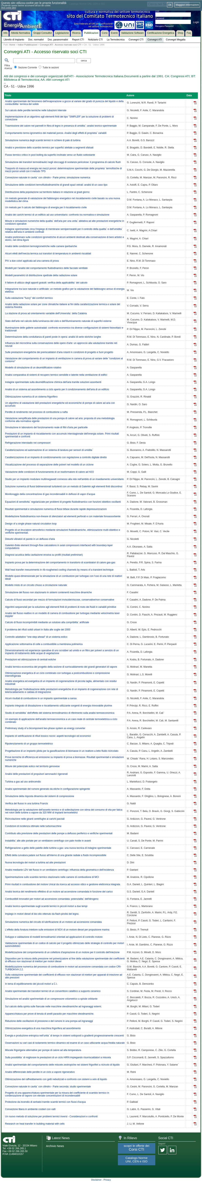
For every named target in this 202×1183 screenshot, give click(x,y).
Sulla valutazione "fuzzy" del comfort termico (29, 298)
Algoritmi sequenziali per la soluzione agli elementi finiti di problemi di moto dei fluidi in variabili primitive (60, 607)
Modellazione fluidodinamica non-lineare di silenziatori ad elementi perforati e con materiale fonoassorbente (63, 516)
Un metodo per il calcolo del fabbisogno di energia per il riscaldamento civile (46, 207)
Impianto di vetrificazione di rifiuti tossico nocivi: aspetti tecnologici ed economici (48, 736)
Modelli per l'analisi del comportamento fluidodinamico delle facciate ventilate (46, 268)
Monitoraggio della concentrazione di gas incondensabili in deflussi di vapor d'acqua (50, 494)
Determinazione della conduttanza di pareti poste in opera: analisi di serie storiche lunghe (53, 336)
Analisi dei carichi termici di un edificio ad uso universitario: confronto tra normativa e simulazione (57, 214)
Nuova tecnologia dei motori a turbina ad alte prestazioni (35, 862)
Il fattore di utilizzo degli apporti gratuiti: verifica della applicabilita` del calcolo (46, 282)
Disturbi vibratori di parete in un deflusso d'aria (30, 539)
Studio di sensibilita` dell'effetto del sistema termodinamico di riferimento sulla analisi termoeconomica (59, 712)
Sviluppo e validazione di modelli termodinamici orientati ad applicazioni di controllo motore (54, 937)
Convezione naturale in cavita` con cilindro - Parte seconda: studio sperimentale (48, 1086)
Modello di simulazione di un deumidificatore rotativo (33, 367)
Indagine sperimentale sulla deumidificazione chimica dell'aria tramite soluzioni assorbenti (53, 382)
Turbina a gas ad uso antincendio (23, 781)
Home (12, 44)
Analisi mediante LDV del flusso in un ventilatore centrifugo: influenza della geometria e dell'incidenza (59, 869)
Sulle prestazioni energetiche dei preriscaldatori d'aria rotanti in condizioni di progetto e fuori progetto (59, 352)
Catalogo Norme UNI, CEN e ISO (136, 1159)
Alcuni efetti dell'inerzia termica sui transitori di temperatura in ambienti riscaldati (48, 253)
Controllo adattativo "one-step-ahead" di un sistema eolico (36, 636)
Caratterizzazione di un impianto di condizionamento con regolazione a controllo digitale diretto (56, 457)
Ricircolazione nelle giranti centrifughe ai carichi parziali (35, 818)
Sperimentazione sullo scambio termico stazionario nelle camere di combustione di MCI (52, 877)
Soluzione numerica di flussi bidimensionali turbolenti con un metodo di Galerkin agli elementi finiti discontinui (63, 486)
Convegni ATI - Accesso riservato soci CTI (60, 44)
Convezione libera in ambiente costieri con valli (30, 1109)
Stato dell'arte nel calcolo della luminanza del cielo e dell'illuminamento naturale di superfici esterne (58, 321)
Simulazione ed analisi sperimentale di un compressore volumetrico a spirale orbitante (51, 998)
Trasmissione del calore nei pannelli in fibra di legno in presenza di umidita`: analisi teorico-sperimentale (61, 125)
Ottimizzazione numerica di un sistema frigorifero (31, 396)
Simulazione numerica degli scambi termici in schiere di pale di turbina (42, 140)
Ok (169, 4)
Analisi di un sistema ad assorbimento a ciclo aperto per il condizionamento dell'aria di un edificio (57, 389)
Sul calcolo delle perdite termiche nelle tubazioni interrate (36, 110)
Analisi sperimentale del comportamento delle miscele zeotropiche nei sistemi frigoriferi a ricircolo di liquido (62, 1064)
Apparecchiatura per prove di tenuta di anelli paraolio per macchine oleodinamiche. (49, 1013)
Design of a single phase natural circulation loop (31, 523)
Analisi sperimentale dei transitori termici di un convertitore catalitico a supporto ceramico (52, 991)
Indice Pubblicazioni (27, 44)
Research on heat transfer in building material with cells (35, 1123)
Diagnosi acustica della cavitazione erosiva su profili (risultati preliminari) (44, 554)
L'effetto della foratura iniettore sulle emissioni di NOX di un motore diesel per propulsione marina (57, 929)
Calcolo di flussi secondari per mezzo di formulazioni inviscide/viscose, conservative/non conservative (59, 599)
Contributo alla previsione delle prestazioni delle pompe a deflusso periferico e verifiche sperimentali (58, 833)
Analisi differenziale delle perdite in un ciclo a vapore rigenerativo (40, 1072)
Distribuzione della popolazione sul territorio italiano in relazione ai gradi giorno (47, 192)
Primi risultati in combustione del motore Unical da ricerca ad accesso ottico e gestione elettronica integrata (62, 884)
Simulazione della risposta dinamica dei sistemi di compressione (39, 796)
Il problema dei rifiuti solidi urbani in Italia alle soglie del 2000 (37, 629)
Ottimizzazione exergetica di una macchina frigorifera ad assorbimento (43, 1028)
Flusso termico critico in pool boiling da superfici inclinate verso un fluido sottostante (50, 154)
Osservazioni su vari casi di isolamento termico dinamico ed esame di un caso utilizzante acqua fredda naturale (65, 1042)
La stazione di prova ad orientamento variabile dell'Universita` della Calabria (46, 313)
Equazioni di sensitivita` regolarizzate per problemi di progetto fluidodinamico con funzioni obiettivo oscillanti (63, 501)
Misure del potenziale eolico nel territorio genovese (32, 766)
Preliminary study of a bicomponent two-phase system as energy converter (45, 728)
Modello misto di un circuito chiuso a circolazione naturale (36, 585)
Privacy (107, 1180)
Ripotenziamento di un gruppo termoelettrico (29, 743)
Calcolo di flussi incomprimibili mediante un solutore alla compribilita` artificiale (47, 622)
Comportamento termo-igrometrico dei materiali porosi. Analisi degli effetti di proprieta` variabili (55, 133)
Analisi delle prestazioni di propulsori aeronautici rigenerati (36, 774)
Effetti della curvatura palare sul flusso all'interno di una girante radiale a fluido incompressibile (55, 855)
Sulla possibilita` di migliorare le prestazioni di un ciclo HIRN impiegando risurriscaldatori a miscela (58, 1057)
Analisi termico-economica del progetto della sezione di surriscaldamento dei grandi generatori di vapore (61, 666)
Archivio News (55, 1146)
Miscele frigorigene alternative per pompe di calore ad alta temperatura (43, 1050)
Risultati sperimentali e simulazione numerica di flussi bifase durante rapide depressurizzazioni (56, 509)
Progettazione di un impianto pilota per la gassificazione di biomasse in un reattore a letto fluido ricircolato (61, 751)
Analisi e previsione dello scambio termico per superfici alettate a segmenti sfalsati (49, 147)
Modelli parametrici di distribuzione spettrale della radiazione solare (41, 275)
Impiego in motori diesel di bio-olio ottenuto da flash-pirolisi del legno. (42, 913)
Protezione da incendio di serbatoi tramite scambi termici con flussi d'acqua (45, 1102)
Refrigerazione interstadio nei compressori (28, 442)
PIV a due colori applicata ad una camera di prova (32, 260)
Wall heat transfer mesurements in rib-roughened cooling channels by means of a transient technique (59, 569)
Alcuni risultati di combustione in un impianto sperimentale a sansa (41, 698)
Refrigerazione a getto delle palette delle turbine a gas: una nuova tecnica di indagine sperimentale (58, 848)
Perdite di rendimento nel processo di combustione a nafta (36, 412)
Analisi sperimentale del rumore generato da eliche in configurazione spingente (47, 789)
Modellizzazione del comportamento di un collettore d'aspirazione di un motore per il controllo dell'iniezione (62, 952)
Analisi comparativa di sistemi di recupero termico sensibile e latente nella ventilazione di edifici (56, 374)
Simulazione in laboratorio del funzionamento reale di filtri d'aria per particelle (46, 427)
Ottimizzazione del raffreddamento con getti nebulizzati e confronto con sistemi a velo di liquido (56, 1079)
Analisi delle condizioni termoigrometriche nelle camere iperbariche (41, 246)
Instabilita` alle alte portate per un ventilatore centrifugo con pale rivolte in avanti (48, 840)
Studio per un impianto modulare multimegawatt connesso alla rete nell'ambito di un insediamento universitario (64, 479)
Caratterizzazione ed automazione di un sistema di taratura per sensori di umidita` (49, 450)
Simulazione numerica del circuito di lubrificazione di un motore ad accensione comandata (53, 922)
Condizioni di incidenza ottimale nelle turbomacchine (33, 826)
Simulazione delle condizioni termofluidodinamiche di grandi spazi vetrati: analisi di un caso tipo (56, 184)
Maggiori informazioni (187, 4)
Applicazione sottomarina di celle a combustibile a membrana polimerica (44, 644)
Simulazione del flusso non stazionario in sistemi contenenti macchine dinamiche (48, 592)
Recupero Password (164, 26)
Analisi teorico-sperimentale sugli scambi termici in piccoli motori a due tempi (46, 906)
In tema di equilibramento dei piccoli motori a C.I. (31, 983)
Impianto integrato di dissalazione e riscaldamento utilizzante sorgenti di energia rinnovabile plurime (58, 705)
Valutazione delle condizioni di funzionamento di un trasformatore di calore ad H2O (49, 471)
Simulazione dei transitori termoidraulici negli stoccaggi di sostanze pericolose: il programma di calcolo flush (63, 162)
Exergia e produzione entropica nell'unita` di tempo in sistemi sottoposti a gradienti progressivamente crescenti (64, 1035)
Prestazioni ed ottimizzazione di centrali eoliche (30, 659)
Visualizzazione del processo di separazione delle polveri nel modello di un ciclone (49, 464)
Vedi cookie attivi (8, 8)
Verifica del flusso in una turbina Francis (26, 803)
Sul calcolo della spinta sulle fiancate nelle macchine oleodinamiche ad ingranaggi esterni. (53, 1006)
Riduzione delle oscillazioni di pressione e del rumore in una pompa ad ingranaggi (49, 1021)
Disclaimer (96, 1180)
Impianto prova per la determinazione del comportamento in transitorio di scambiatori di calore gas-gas (60, 562)
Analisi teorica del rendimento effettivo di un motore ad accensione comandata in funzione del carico (59, 891)
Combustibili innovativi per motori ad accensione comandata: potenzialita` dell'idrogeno (51, 899)
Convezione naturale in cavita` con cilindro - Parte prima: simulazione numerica (47, 177)
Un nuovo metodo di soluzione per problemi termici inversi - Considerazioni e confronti (51, 1116)
